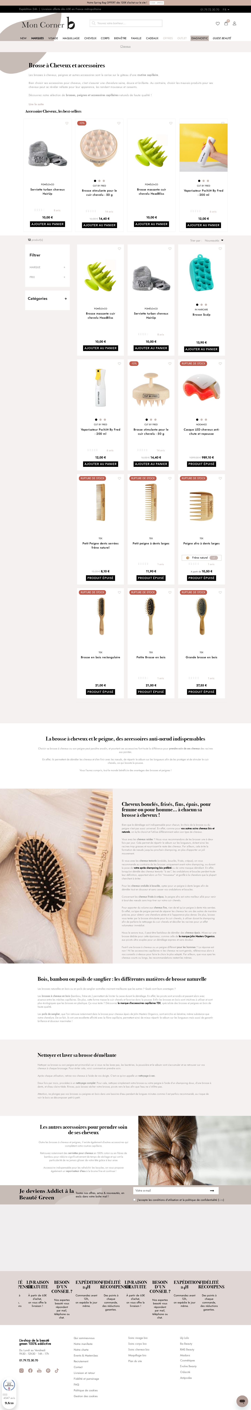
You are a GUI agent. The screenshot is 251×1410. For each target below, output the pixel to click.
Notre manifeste (83, 1325)
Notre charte (81, 1331)
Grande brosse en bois (201, 657)
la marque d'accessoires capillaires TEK (139, 1003)
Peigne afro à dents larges (201, 543)
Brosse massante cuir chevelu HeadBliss (151, 191)
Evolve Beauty (188, 1347)
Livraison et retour (84, 1354)
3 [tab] (104, 181)
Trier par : (196, 240)
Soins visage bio (138, 1319)
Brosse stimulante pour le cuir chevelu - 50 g (99, 192)
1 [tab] (95, 181)
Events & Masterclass (86, 1337)
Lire (221, 1200)
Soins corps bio (137, 1325)
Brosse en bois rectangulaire (100, 657)
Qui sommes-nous (84, 1319)
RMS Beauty (187, 1331)
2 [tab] (99, 181)
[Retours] (227, 8)
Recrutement (81, 1343)
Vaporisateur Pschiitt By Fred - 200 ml (203, 192)
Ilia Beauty (186, 1325)
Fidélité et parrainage (86, 1360)
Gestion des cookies (86, 1377)
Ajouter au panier (47, 224)
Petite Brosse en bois (151, 657)
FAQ (76, 1366)
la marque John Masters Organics (196, 936)
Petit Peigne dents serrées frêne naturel (101, 545)
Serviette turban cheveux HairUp (47, 191)
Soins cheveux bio (138, 1331)
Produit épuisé (201, 464)
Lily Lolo (184, 1319)
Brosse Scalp (201, 315)
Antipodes (186, 1359)
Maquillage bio (137, 1336)
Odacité (185, 1353)
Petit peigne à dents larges (151, 543)
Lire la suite (36, 104)
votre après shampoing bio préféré (152, 868)
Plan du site (135, 1342)
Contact (78, 1348)
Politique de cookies (86, 1372)
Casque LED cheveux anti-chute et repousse (201, 431)
